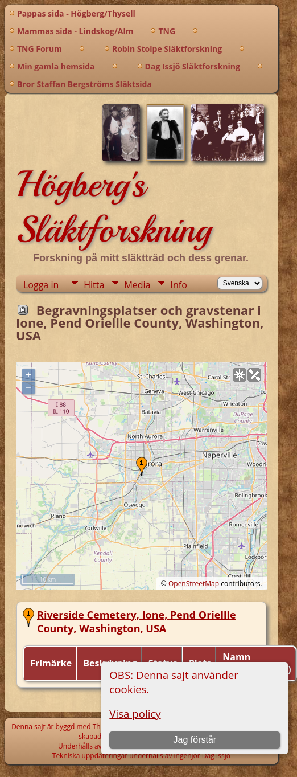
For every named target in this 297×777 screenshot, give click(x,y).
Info (178, 285)
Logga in (41, 285)
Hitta (94, 285)
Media (137, 285)
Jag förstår (195, 740)
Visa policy (134, 713)
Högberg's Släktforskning (113, 206)
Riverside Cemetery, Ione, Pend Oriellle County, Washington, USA (136, 621)
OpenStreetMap (193, 583)
